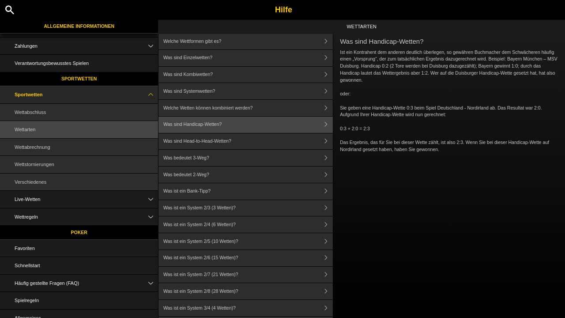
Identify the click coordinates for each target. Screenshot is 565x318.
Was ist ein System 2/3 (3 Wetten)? (248, 208)
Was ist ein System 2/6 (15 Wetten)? (248, 258)
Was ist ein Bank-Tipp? (248, 191)
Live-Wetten (86, 199)
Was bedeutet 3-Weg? (248, 158)
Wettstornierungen (34, 164)
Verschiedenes (30, 182)
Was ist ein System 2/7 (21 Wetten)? (248, 275)
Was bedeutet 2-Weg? (248, 175)
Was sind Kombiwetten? (248, 75)
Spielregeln (27, 300)
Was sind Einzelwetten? (248, 58)
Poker (79, 232)
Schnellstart (27, 265)
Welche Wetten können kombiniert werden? (248, 108)
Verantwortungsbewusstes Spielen (52, 63)
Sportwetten (79, 78)
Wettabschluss (30, 112)
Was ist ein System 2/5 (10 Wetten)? (248, 241)
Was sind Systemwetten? (248, 91)
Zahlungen (86, 46)
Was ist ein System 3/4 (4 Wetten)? (248, 308)
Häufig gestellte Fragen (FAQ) (86, 283)
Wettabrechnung (32, 147)
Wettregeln (86, 217)
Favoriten (25, 248)
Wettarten (25, 129)
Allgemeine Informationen (79, 26)
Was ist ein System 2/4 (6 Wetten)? (248, 224)
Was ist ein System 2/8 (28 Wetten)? (248, 291)
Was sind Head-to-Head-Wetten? (248, 141)
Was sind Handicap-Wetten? (248, 125)
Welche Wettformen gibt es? (248, 41)
